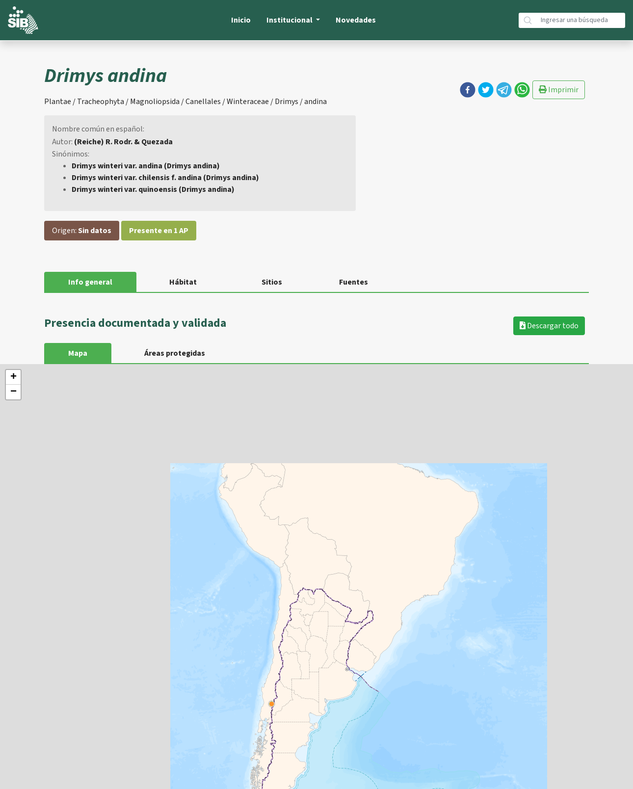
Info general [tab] (90, 282)
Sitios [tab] (272, 282)
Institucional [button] (290, 20)
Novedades (356, 20)
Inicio (241, 20)
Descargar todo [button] (549, 325)
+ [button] (13, 377)
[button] (467, 90)
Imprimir (559, 89)
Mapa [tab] (77, 353)
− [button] (13, 392)
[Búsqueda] (581, 20)
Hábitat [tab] (183, 282)
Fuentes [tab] (353, 282)
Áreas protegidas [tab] (174, 353)
